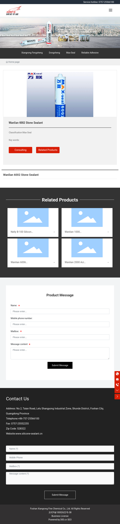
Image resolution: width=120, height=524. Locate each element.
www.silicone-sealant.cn (29, 433)
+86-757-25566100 (28, 418)
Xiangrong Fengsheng (32, 52)
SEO (70, 519)
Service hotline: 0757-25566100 (98, 2)
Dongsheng (54, 52)
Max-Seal (70, 52)
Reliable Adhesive (90, 52)
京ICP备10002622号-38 (60, 512)
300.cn (63, 519)
